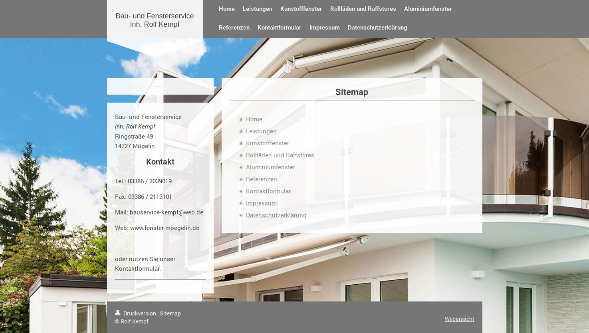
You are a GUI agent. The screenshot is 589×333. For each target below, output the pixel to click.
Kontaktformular (268, 191)
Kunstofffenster (267, 143)
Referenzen (261, 179)
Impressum (261, 203)
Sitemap (170, 313)
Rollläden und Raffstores (280, 155)
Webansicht (459, 319)
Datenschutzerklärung (276, 215)
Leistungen (261, 131)
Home (254, 119)
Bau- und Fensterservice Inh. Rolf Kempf (154, 20)
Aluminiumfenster (270, 167)
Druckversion (136, 313)
